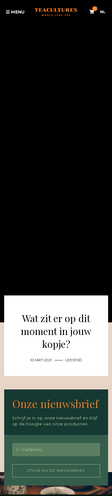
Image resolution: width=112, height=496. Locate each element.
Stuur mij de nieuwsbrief (56, 470)
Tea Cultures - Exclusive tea (55, 12)
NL (102, 12)
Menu (15, 12)
